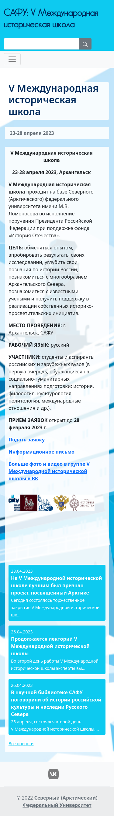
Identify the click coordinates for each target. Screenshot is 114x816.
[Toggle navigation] (12, 59)
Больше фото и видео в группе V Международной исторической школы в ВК (49, 471)
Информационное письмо (41, 451)
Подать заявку (27, 439)
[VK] (53, 773)
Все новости (21, 743)
